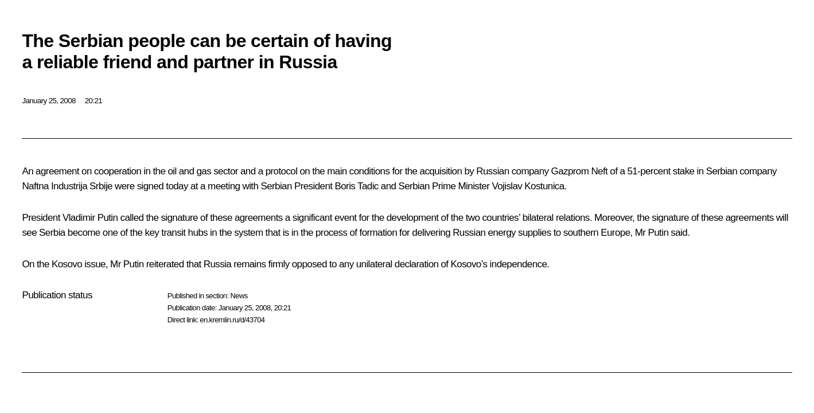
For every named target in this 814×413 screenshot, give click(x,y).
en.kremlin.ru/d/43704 (232, 319)
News (238, 295)
